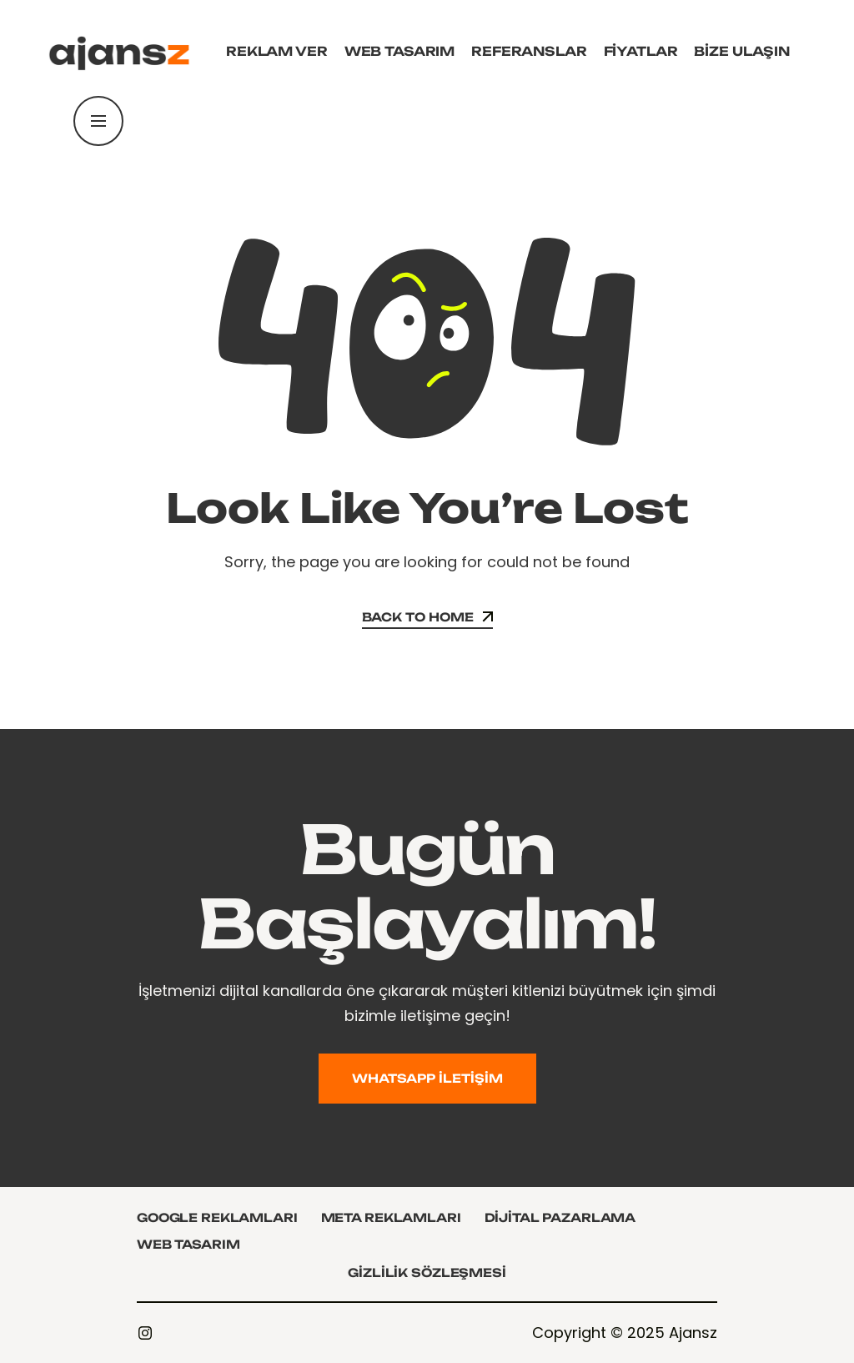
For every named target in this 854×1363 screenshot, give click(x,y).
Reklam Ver (277, 51)
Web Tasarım (399, 51)
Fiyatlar (641, 51)
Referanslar (528, 51)
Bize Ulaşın (741, 51)
